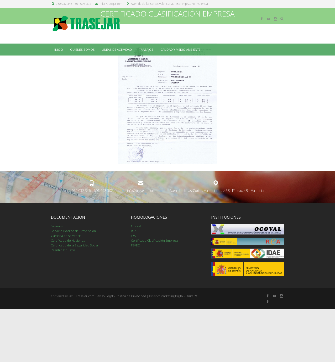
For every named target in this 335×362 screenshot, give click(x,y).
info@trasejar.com (111, 4)
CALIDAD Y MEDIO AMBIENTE (180, 49)
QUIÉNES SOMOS (82, 49)
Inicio (58, 49)
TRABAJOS (146, 49)
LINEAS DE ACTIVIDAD (117, 49)
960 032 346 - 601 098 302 (73, 4)
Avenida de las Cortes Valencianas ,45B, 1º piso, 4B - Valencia (169, 4)
